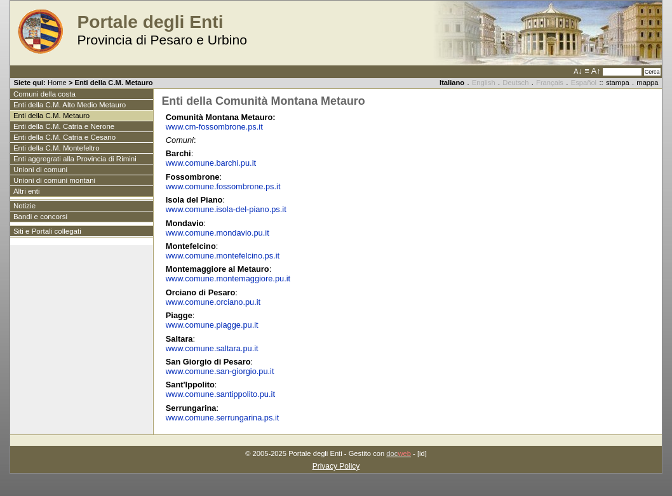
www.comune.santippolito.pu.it (220, 394)
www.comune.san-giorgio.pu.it (220, 371)
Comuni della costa (44, 94)
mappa (647, 82)
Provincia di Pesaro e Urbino (162, 39)
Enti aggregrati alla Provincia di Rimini (75, 159)
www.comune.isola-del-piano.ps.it (226, 209)
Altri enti (26, 191)
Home (57, 82)
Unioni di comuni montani (54, 180)
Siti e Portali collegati (47, 231)
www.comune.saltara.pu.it (212, 348)
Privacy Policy (336, 466)
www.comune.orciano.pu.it (213, 302)
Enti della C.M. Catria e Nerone (63, 126)
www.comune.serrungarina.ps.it (222, 417)
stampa (617, 82)
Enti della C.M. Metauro (51, 115)
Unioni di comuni (40, 169)
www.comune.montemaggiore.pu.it (228, 278)
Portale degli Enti (150, 22)
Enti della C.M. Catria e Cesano (64, 137)
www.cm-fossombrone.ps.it (214, 126)
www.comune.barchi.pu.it (212, 163)
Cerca (652, 72)
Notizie (24, 206)
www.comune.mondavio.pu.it (217, 233)
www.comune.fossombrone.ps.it (223, 186)
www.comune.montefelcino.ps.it (222, 255)
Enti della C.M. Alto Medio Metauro (69, 105)
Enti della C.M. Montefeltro (56, 148)
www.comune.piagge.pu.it (212, 325)
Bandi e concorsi (40, 216)
